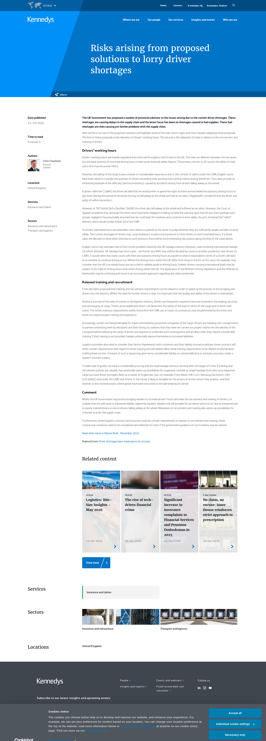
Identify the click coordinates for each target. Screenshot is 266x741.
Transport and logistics (199, 619)
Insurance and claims (96, 592)
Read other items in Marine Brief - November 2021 (110, 433)
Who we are (230, 19)
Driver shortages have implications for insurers (124, 441)
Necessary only (235, 727)
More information (59, 733)
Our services (175, 19)
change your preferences (138, 719)
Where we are (131, 19)
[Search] (233, 5)
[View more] (96, 562)
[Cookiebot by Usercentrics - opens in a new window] (24, 734)
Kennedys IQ (195, 5)
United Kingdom (120, 654)
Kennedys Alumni (217, 5)
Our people (154, 19)
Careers (178, 5)
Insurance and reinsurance (120, 619)
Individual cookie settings (235, 716)
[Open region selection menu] (42, 5)
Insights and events (203, 19)
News (163, 5)
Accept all (235, 706)
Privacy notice (96, 723)
